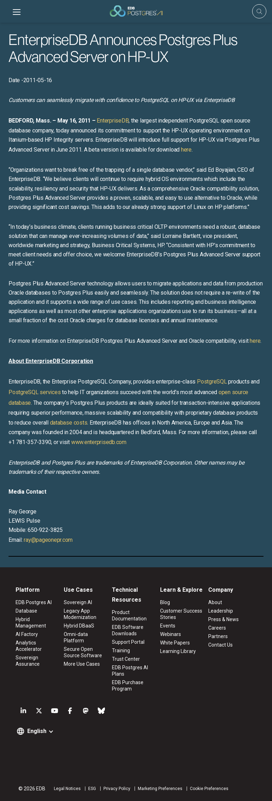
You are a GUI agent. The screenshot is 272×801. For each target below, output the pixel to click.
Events (167, 626)
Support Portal (128, 642)
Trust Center (126, 659)
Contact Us (220, 645)
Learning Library (178, 651)
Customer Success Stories (181, 614)
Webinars (170, 634)
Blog (165, 602)
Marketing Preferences (160, 788)
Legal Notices (67, 788)
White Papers (175, 643)
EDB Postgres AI (34, 602)
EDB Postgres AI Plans (130, 671)
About (215, 602)
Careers (217, 628)
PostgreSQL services (34, 392)
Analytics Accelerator (29, 646)
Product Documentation (129, 615)
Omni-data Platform (76, 637)
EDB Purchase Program (127, 686)
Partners (218, 636)
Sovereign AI (78, 602)
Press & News (223, 619)
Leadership (220, 611)
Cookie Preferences (209, 788)
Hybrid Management (31, 623)
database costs (68, 422)
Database (26, 611)
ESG (92, 788)
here (186, 149)
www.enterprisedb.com (98, 442)
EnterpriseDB (113, 120)
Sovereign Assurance (28, 661)
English (36, 731)
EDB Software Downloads (127, 630)
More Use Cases (82, 664)
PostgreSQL (212, 381)
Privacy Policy (116, 788)
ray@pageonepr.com (48, 539)
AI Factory (27, 634)
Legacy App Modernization (80, 614)
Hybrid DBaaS (79, 626)
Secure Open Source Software (83, 652)
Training (121, 650)
